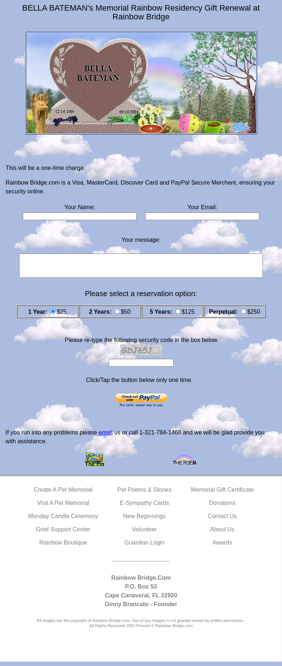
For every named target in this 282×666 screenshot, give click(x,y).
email (105, 437)
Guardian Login (144, 547)
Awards (222, 547)
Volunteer (144, 534)
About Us (222, 534)
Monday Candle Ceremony (63, 520)
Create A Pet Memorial (63, 494)
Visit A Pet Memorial (63, 507)
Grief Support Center (63, 534)
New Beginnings (144, 520)
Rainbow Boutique (63, 547)
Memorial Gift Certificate (222, 494)
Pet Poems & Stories (145, 494)
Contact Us (222, 520)
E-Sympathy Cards (144, 507)
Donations (222, 507)
